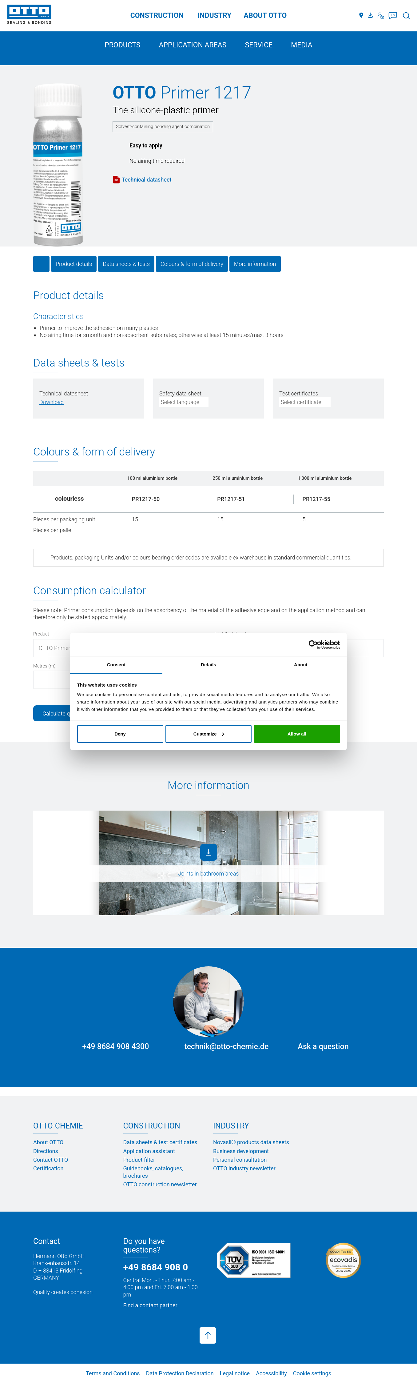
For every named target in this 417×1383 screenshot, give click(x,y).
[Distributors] (361, 16)
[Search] (406, 15)
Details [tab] (208, 664)
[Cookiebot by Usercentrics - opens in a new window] (313, 644)
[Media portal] (371, 16)
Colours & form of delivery (192, 264)
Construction (157, 15)
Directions (45, 1151)
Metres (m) (44, 666)
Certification (48, 1168)
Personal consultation (240, 1160)
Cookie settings (312, 1373)
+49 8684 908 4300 (115, 1046)
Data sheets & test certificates (160, 1142)
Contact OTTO (50, 1160)
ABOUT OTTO (265, 15)
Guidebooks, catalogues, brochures (153, 1172)
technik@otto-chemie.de (226, 1046)
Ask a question (323, 1046)
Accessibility (271, 1373)
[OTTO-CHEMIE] (29, 15)
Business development (241, 1151)
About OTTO (48, 1142)
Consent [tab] (116, 664)
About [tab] (301, 664)
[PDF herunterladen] (51, 402)
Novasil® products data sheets (251, 1142)
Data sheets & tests (126, 264)
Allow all (297, 733)
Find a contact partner (150, 1305)
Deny (120, 733)
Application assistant (149, 1151)
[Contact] (381, 16)
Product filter (139, 1160)
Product (41, 634)
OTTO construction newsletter (160, 1184)
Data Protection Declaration (180, 1373)
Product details (74, 264)
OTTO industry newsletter (244, 1168)
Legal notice (235, 1373)
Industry (215, 15)
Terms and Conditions (113, 1373)
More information (255, 264)
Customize (208, 733)
